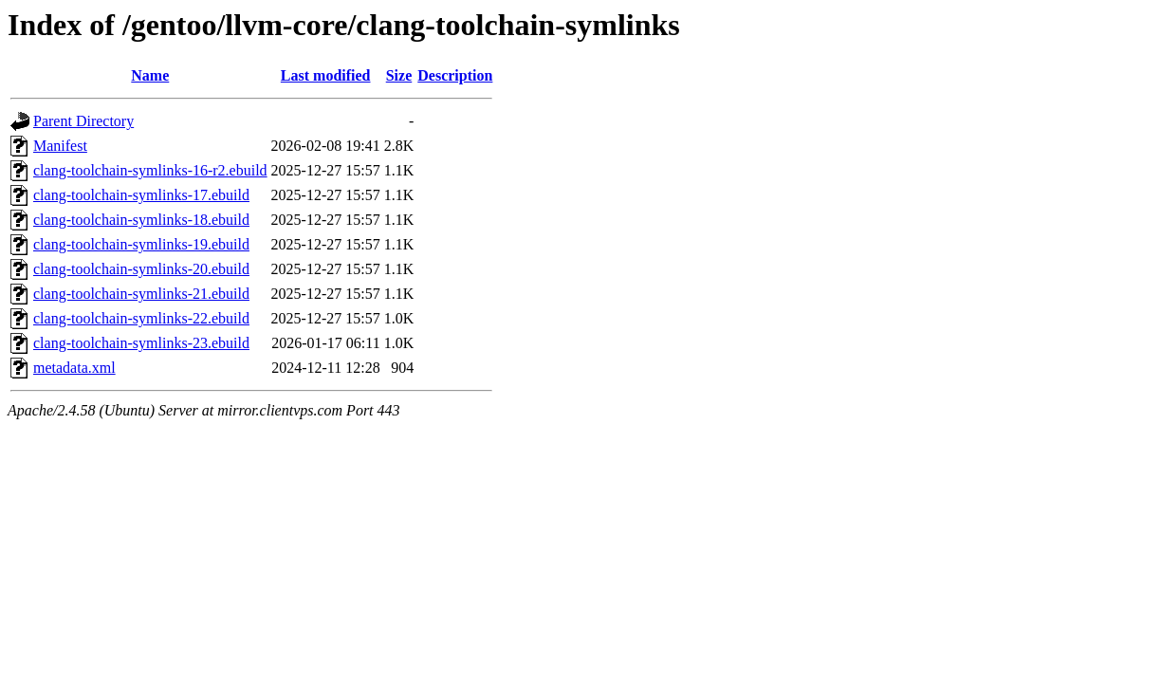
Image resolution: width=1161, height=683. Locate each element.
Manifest (60, 146)
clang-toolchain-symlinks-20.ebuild (141, 269)
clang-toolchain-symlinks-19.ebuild (141, 244)
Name (150, 75)
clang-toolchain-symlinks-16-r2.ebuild (150, 170)
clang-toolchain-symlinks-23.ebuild (141, 343)
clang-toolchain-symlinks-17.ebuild (141, 195)
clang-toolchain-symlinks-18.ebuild (141, 220)
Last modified (326, 75)
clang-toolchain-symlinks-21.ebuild (141, 294)
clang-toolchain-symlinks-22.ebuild (141, 318)
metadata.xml (74, 368)
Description (454, 75)
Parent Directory (83, 121)
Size (399, 75)
